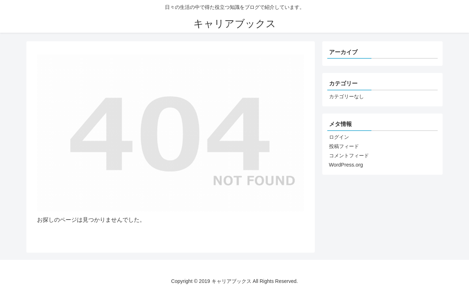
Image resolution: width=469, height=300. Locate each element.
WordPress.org (346, 165)
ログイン (339, 137)
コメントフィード (349, 155)
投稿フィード (344, 146)
